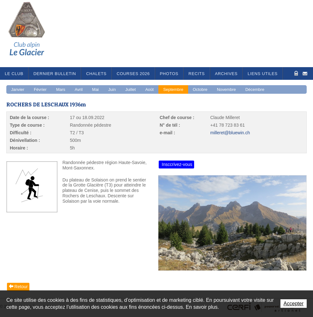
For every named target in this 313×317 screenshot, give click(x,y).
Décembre (254, 89)
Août (149, 89)
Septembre (173, 89)
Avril (79, 89)
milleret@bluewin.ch (230, 132)
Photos (169, 73)
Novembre (226, 89)
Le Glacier (31, 33)
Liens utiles (263, 73)
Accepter (294, 303)
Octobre (200, 89)
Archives (226, 73)
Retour (21, 286)
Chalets (96, 73)
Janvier (17, 89)
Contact (305, 73)
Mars (60, 89)
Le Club (14, 73)
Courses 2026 (133, 73)
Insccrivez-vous (177, 164)
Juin (112, 89)
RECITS (196, 73)
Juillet (130, 89)
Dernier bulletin (55, 73)
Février (40, 89)
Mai (95, 89)
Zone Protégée (295, 73)
